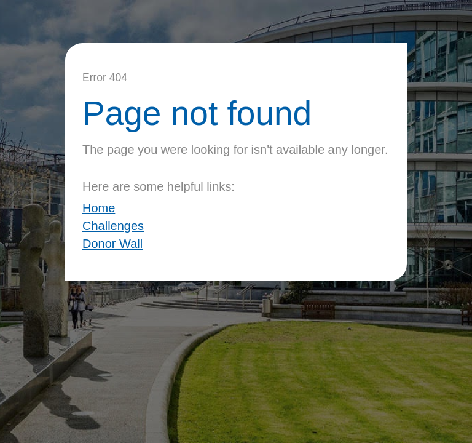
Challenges (113, 226)
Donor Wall (112, 243)
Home (98, 208)
